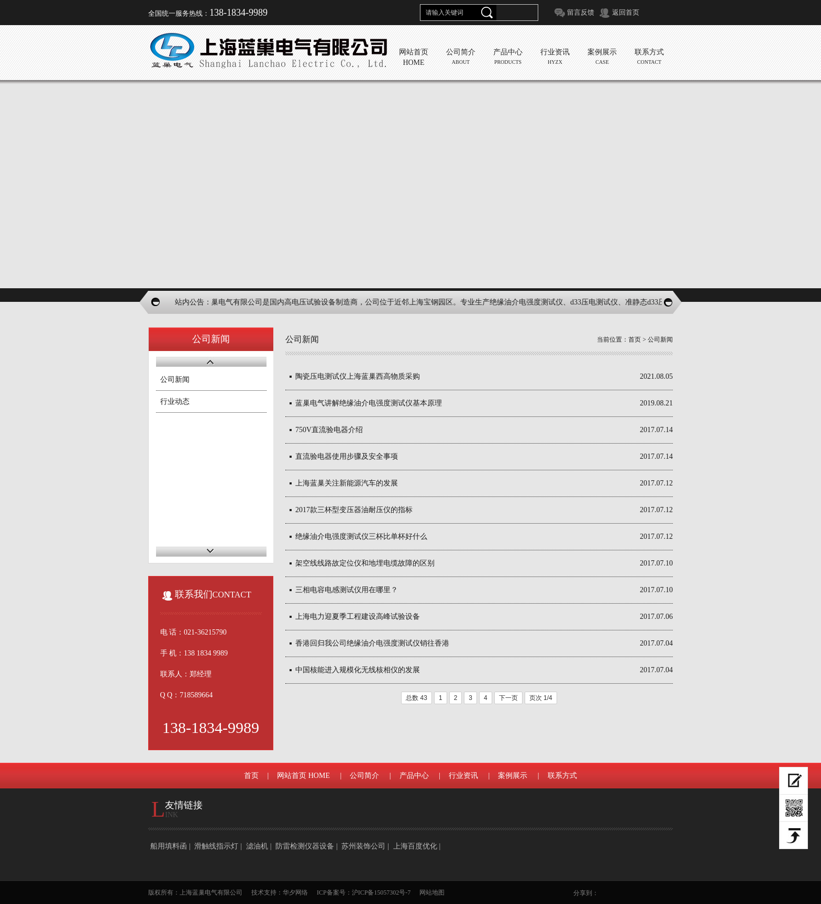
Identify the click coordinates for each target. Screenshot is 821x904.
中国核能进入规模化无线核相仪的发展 (357, 670)
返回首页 (625, 12)
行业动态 (175, 401)
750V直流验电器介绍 (329, 430)
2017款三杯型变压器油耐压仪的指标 (354, 510)
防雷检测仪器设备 (304, 846)
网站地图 (432, 892)
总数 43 (416, 698)
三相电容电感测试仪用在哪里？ (346, 590)
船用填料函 (168, 846)
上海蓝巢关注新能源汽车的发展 (346, 483)
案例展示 (512, 775)
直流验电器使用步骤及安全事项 (346, 456)
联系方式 (562, 775)
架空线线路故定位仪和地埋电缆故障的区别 (365, 563)
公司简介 (364, 775)
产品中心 (414, 775)
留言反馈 (580, 12)
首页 (634, 339)
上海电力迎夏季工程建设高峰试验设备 (357, 616)
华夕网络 (295, 892)
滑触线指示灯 (216, 846)
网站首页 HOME (303, 775)
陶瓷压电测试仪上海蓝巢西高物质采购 (357, 376)
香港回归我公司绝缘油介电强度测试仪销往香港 (372, 643)
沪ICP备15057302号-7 (381, 892)
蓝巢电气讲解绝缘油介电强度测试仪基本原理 (368, 403)
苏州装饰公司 (363, 846)
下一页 (508, 698)
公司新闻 (175, 379)
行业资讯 (463, 775)
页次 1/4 (540, 698)
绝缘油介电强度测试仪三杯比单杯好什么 (361, 536)
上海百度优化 (415, 846)
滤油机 (257, 846)
